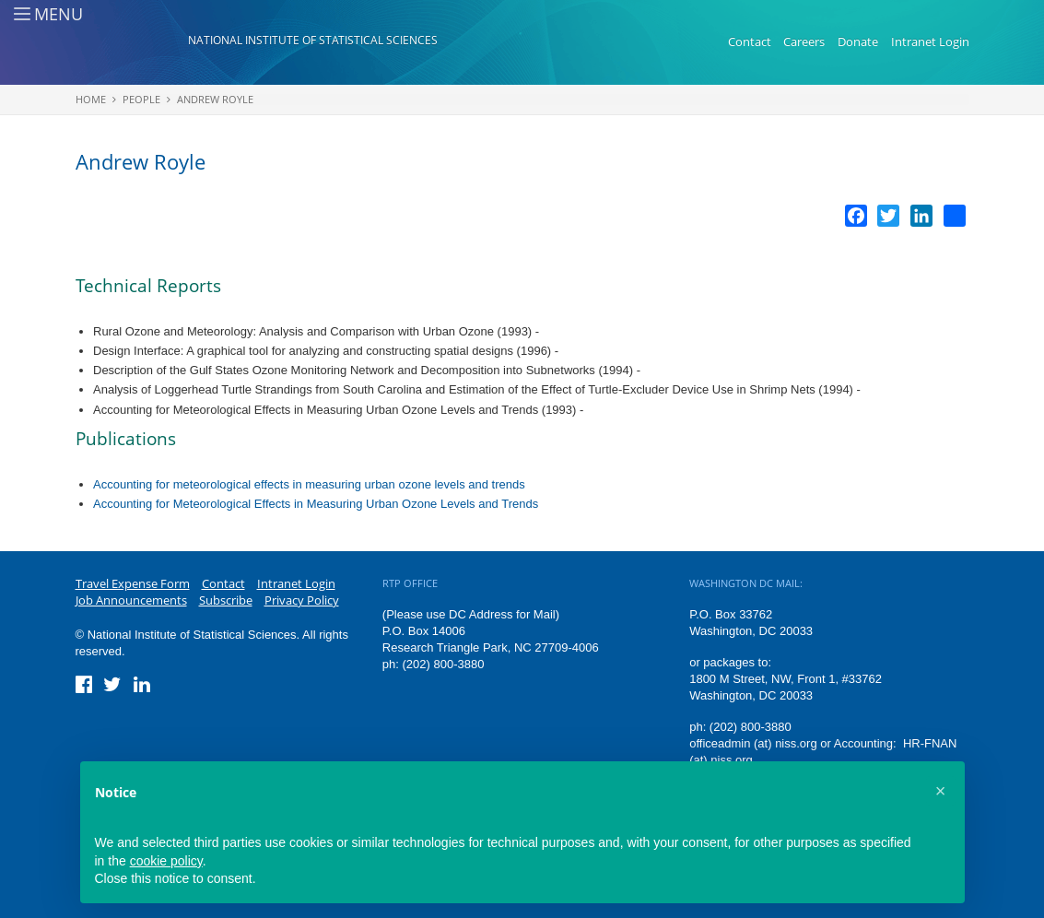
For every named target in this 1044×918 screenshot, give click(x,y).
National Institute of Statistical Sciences (313, 40)
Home (91, 99)
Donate (858, 41)
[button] (941, 791)
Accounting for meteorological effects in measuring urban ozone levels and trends (309, 484)
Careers (804, 41)
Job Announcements (131, 600)
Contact (749, 41)
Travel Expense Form (133, 583)
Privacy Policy (301, 600)
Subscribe (225, 600)
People (141, 99)
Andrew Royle (215, 99)
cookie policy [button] (166, 860)
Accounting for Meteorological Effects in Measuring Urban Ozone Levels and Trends (315, 504)
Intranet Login (930, 41)
